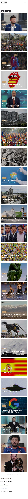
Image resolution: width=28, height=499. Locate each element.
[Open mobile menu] (25, 2)
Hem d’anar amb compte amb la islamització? (13, 218)
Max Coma (9, 67)
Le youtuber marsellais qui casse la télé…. (12, 448)
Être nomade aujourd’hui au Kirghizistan (12, 333)
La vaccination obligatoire (8, 180)
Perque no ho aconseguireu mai (9, 46)
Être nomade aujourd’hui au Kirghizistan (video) (13, 314)
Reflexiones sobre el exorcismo (9, 161)
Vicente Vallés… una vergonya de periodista (13, 103)
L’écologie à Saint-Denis (8, 199)
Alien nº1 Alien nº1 (14, 28)
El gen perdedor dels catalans (9, 27)
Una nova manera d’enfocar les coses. (11, 142)
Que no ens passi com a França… (10, 123)
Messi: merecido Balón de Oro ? (9, 468)
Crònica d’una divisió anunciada (9, 238)
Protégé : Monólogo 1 (4, 488)
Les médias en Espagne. (7, 372)
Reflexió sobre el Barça (7, 65)
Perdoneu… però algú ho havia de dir (11, 84)
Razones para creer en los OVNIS (10, 391)
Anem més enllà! (6, 276)
